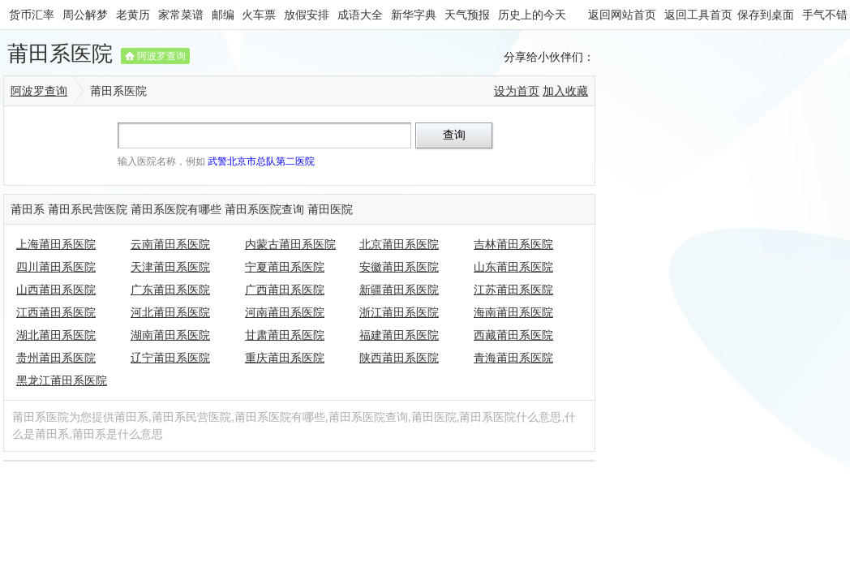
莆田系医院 (60, 53)
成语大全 (360, 14)
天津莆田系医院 (170, 266)
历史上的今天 (532, 14)
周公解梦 (85, 14)
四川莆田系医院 (56, 266)
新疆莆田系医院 (399, 289)
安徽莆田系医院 (399, 266)
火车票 (259, 14)
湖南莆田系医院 (170, 334)
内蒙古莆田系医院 (290, 244)
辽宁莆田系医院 (170, 357)
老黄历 (133, 14)
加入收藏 (565, 90)
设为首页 (516, 90)
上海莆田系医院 (56, 244)
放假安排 (306, 14)
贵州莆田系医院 (56, 357)
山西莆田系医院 (56, 289)
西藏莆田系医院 (513, 334)
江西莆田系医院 (56, 312)
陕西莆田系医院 (399, 357)
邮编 (223, 14)
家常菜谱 (181, 14)
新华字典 (413, 14)
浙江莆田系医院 (399, 312)
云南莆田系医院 (170, 244)
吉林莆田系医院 (513, 244)
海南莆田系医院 (513, 312)
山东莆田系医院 (513, 266)
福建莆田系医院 (399, 334)
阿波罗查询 (161, 56)
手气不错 (825, 14)
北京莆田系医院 (399, 244)
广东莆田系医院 (170, 289)
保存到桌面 (765, 14)
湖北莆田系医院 (56, 334)
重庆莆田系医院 (284, 357)
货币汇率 (31, 14)
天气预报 (467, 14)
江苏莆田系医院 (513, 289)
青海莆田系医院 (513, 357)
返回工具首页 (698, 14)
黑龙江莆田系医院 (61, 380)
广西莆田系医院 (284, 289)
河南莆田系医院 (284, 312)
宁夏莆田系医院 (284, 266)
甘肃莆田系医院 (284, 334)
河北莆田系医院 (170, 312)
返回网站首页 (622, 14)
